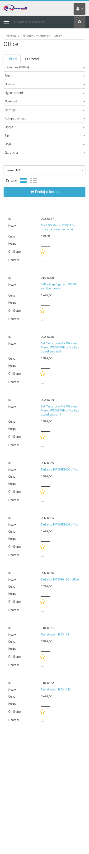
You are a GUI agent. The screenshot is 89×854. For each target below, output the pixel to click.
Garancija (45, 152)
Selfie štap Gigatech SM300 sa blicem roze (59, 286)
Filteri (12, 59)
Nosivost (45, 101)
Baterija (45, 109)
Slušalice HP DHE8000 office (59, 469)
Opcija (45, 126)
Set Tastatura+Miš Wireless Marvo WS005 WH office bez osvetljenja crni (60, 410)
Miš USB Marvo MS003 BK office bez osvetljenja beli (58, 227)
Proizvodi (32, 59)
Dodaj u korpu (44, 192)
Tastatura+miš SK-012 (56, 689)
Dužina (45, 84)
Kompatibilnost (45, 118)
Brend (45, 75)
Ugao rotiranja (45, 92)
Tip (45, 135)
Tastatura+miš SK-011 (56, 634)
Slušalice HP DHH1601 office (60, 579)
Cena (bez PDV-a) (45, 66)
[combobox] (44, 170)
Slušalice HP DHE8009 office (59, 524)
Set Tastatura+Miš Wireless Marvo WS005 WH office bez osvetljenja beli (60, 347)
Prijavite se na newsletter (29, 21)
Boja (45, 143)
